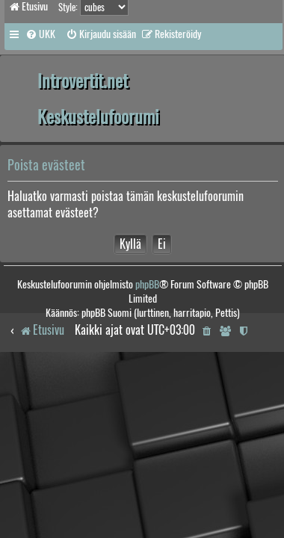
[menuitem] (40, 34)
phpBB (147, 284)
